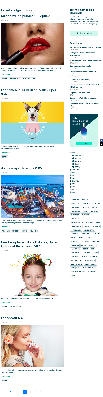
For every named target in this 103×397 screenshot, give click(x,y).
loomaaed (96, 226)
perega (5, 231)
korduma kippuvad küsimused (82, 222)
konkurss (85, 215)
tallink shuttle (76, 264)
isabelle (95, 207)
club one (96, 203)
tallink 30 (93, 256)
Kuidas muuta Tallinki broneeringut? (83, 98)
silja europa (75, 249)
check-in (86, 203)
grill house (75, 207)
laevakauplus (15, 79)
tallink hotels (89, 260)
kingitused (75, 215)
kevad (85, 211)
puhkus (89, 237)
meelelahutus (89, 230)
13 (37, 392)
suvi (96, 253)
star (92, 249)
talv (72, 268)
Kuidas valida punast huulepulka (25, 16)
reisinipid (74, 241)
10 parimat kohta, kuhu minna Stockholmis (86, 61)
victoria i (91, 271)
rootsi (83, 245)
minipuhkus (85, 234)
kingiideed (94, 211)
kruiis (98, 222)
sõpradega (14, 231)
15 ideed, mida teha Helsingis (80, 79)
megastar (74, 234)
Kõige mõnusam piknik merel (80, 93)
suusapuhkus (87, 253)
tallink (84, 256)
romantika (75, 245)
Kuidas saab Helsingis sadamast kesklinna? (85, 47)
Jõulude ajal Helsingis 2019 (21, 168)
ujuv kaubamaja (89, 268)
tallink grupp (15, 307)
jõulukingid (75, 211)
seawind (92, 245)
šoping (4, 79)
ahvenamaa (75, 200)
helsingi (33, 231)
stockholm (75, 253)
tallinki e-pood (29, 79)
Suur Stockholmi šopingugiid (80, 66)
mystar (73, 237)
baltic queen (76, 203)
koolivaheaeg (76, 219)
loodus (86, 226)
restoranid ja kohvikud (90, 241)
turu (78, 268)
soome (85, 249)
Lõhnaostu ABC (12, 318)
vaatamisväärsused (78, 271)
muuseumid (96, 234)
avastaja (85, 200)
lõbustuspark (76, 230)
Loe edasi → (5, 74)
